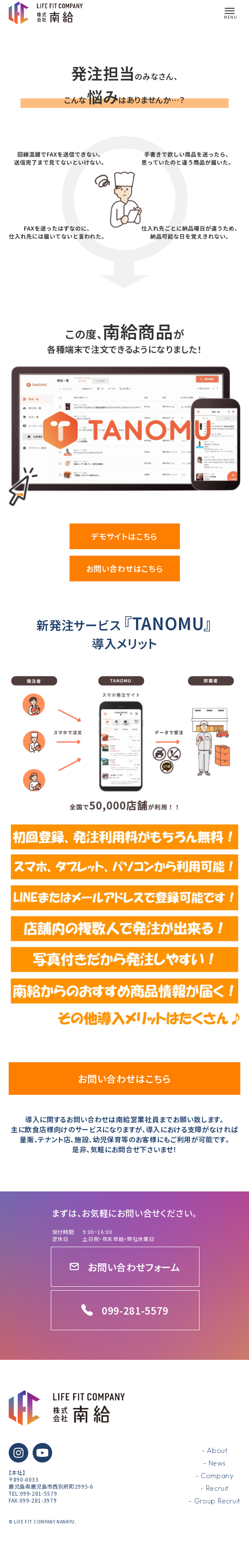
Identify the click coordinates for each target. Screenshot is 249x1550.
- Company (215, 1475)
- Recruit (214, 1488)
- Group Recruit (214, 1500)
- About (214, 1450)
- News (214, 1463)
